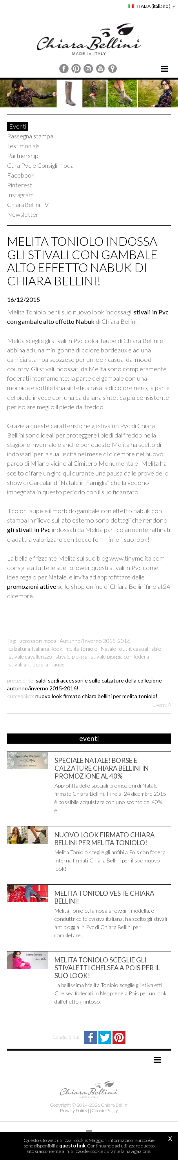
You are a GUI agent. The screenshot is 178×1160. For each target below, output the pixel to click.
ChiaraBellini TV (28, 204)
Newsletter (22, 214)
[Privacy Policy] (73, 1110)
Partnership (22, 155)
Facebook (21, 175)
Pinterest (19, 185)
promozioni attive (32, 586)
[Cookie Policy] (105, 1110)
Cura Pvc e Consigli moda (40, 165)
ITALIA (151, 6)
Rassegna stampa (30, 136)
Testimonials (23, 145)
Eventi (17, 126)
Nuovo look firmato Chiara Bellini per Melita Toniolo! (96, 696)
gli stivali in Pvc (29, 529)
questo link (72, 1146)
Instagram (20, 194)
